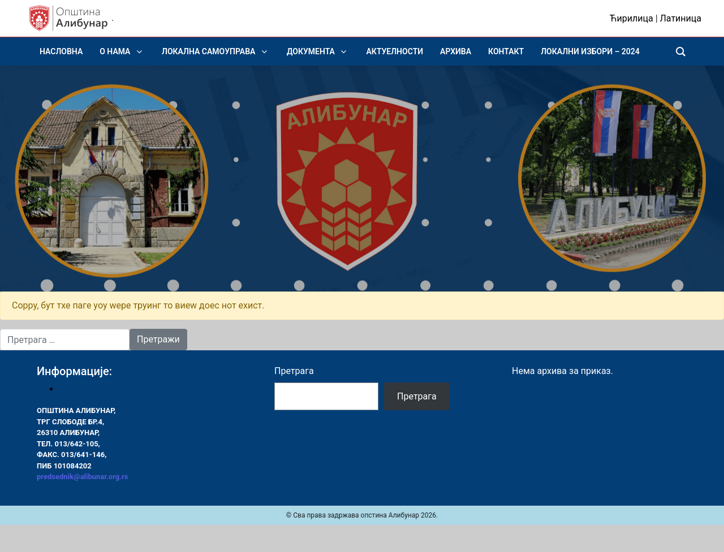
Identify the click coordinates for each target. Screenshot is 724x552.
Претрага (294, 371)
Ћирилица (631, 18)
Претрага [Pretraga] (417, 396)
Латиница (680, 18)
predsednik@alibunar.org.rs (82, 476)
